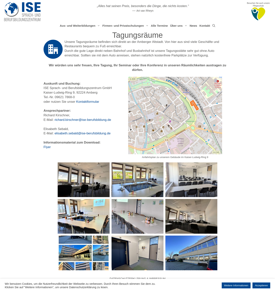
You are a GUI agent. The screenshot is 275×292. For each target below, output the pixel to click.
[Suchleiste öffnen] (213, 26)
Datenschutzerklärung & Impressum (137, 278)
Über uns (179, 26)
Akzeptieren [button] (261, 285)
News (193, 25)
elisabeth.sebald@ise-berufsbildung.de (83, 133)
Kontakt (204, 25)
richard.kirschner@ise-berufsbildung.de (83, 120)
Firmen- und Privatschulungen (126, 26)
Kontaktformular (87, 101)
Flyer (47, 147)
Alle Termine (159, 25)
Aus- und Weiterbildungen (80, 26)
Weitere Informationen (236, 285)
